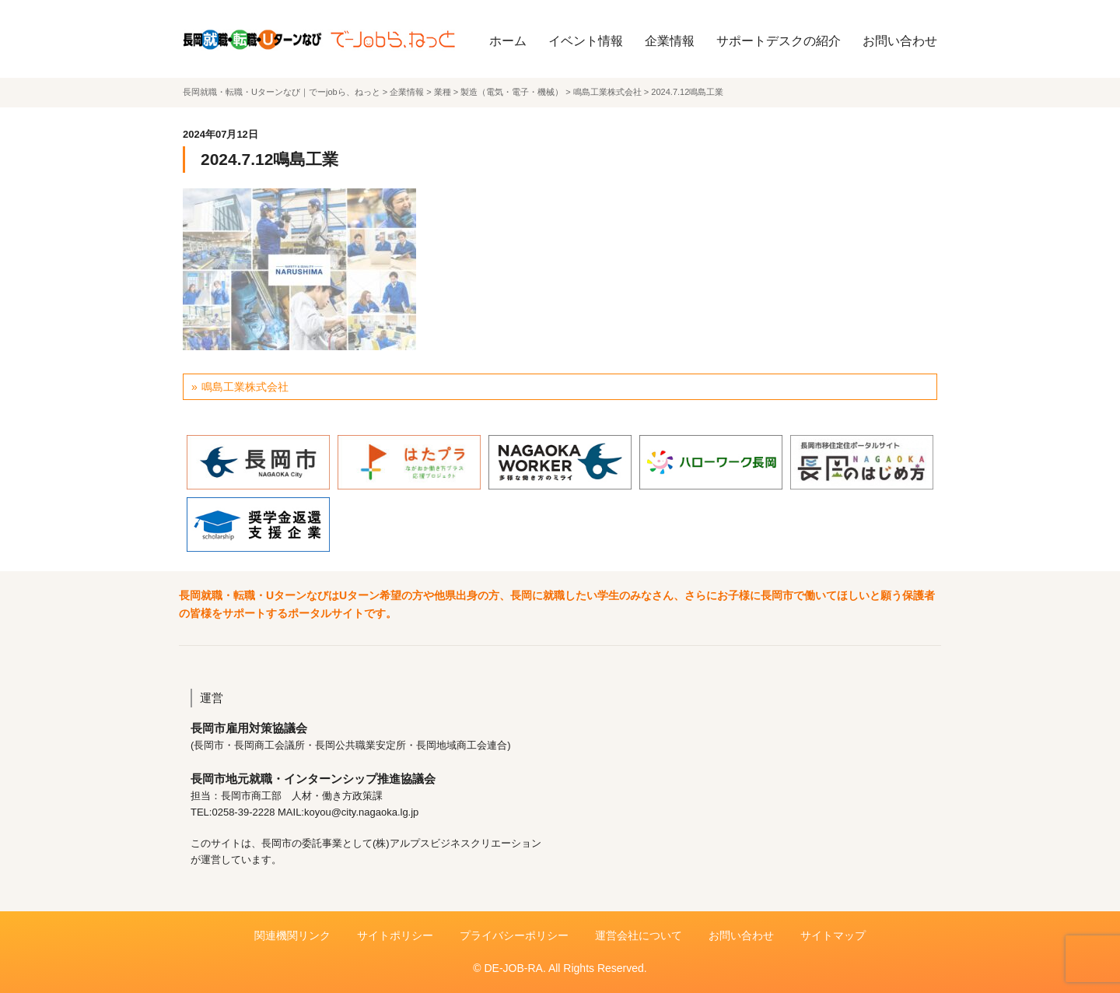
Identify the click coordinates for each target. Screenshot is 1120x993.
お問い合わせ (900, 40)
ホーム (508, 40)
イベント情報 (585, 40)
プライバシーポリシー (514, 935)
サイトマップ (833, 935)
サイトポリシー (395, 935)
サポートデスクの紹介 (778, 40)
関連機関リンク (292, 935)
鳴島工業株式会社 (245, 387)
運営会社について (638, 935)
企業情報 (670, 40)
